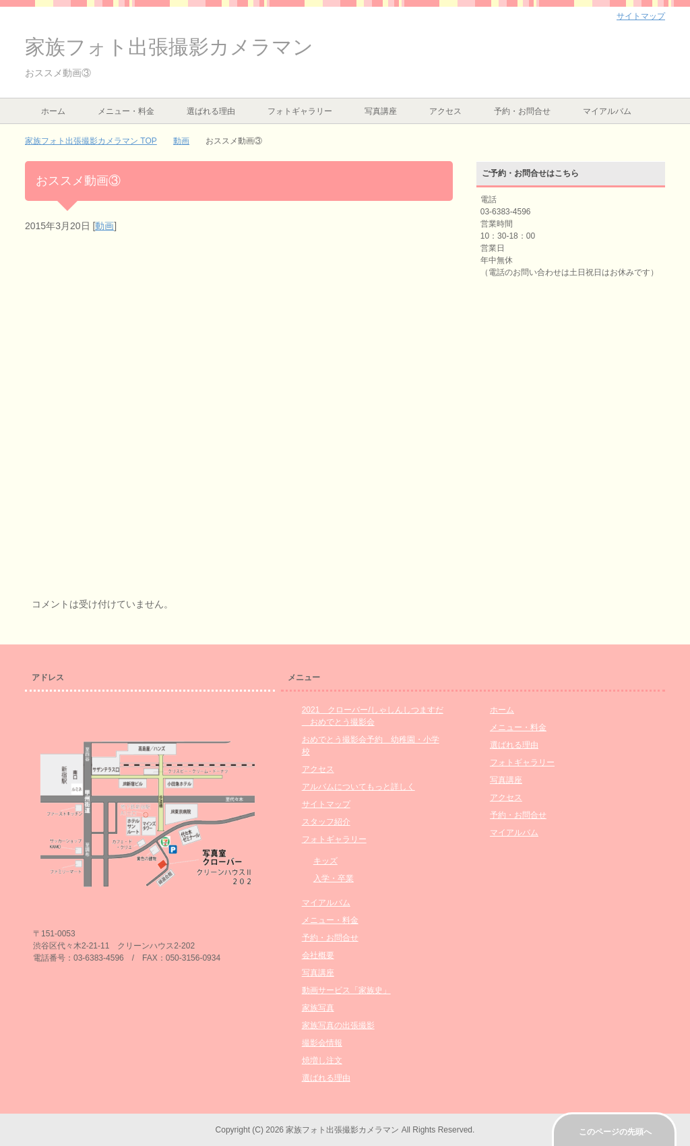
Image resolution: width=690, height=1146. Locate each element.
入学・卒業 (333, 878)
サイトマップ (326, 804)
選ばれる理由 (211, 111)
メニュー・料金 (126, 111)
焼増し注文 (322, 1060)
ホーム (53, 111)
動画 (104, 225)
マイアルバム (607, 111)
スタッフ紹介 (326, 821)
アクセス (445, 111)
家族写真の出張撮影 (338, 1025)
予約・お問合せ (522, 111)
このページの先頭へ (615, 1132)
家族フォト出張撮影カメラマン (169, 47)
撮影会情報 (322, 1043)
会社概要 (318, 955)
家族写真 (318, 1008)
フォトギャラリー (300, 111)
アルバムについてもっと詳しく (358, 786)
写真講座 (381, 111)
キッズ (325, 861)
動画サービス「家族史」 (346, 990)
